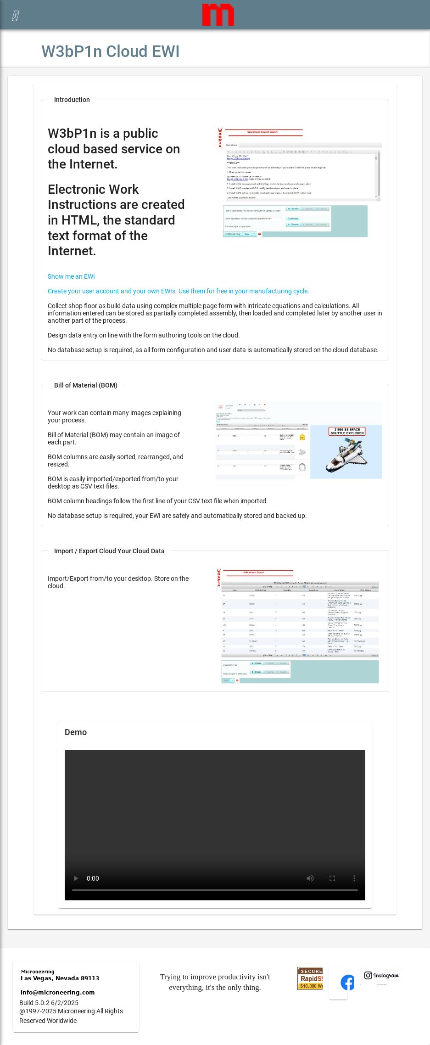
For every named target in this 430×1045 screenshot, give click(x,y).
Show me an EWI (71, 276)
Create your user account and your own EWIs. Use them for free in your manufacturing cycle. (178, 291)
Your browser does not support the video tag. (215, 825)
